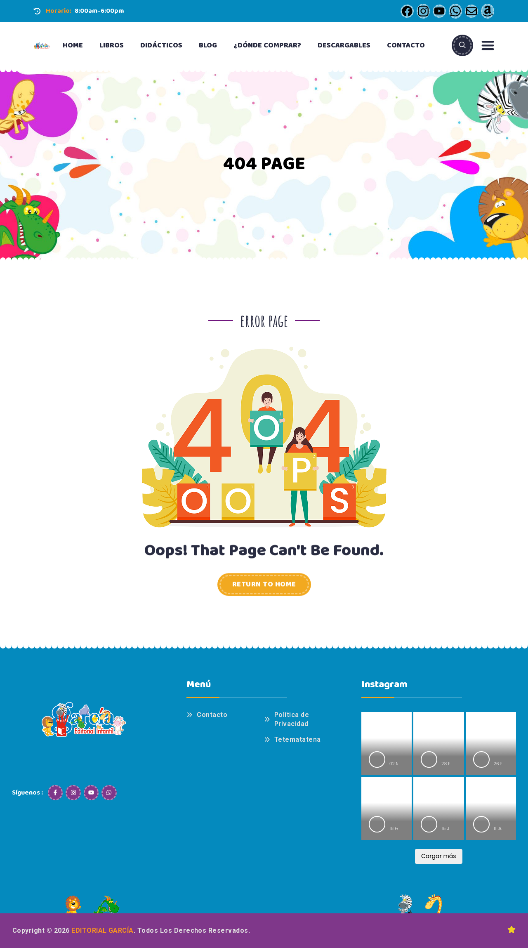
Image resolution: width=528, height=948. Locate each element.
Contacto (406, 45)
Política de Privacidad (291, 719)
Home (73, 45)
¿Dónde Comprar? (267, 45)
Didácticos (161, 45)
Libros (111, 45)
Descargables (344, 45)
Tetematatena (297, 739)
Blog (208, 45)
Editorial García (102, 930)
